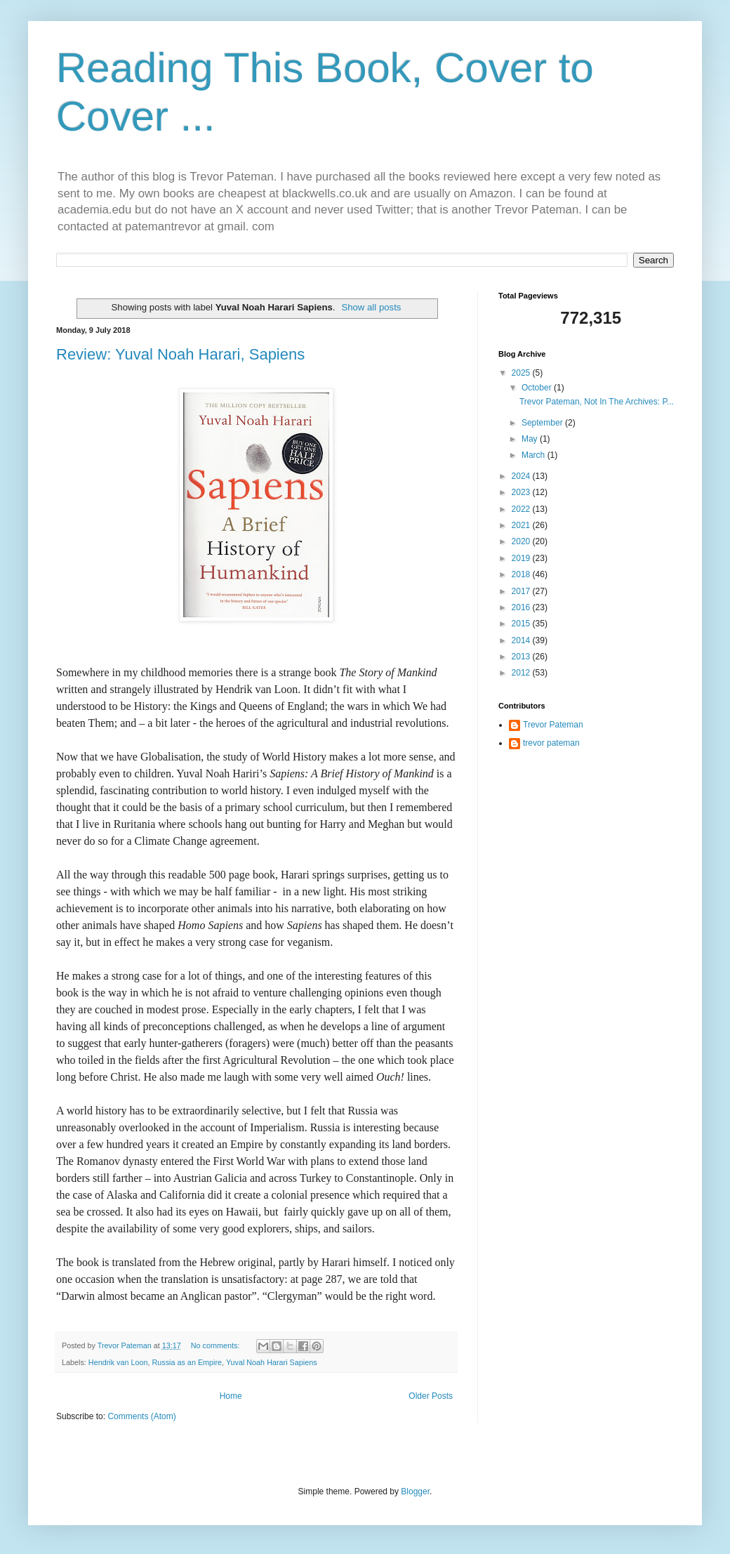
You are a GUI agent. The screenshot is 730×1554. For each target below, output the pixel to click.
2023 (522, 492)
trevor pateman (551, 743)
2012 (522, 673)
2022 (522, 509)
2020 (522, 541)
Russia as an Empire (187, 1362)
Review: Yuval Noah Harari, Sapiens (180, 354)
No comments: (216, 1345)
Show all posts (371, 307)
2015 (522, 623)
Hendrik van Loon (118, 1362)
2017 (522, 591)
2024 (522, 476)
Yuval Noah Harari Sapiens (271, 1362)
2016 (522, 607)
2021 (522, 525)
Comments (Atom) (141, 1416)
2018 (522, 574)
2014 (522, 640)
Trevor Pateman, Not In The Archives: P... (596, 402)
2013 (522, 656)
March (535, 455)
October (538, 388)
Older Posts (431, 1396)
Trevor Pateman (553, 725)
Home (231, 1396)
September (543, 423)
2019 (522, 558)
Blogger (415, 1491)
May (531, 439)
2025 (522, 373)
